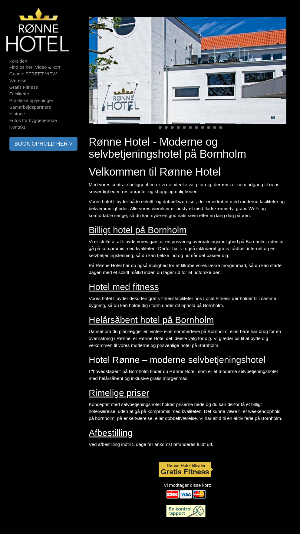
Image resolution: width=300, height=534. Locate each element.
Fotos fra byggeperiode (33, 120)
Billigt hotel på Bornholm (138, 230)
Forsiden (18, 61)
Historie (17, 113)
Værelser (18, 80)
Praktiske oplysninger (31, 100)
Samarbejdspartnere (30, 107)
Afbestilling (111, 433)
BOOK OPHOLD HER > (44, 144)
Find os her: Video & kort (34, 67)
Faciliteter (19, 93)
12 (220, 127)
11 (214, 127)
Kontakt (17, 127)
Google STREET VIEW (33, 73)
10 (208, 127)
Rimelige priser (119, 393)
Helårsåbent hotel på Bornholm (151, 320)
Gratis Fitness (23, 87)
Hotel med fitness (124, 287)
